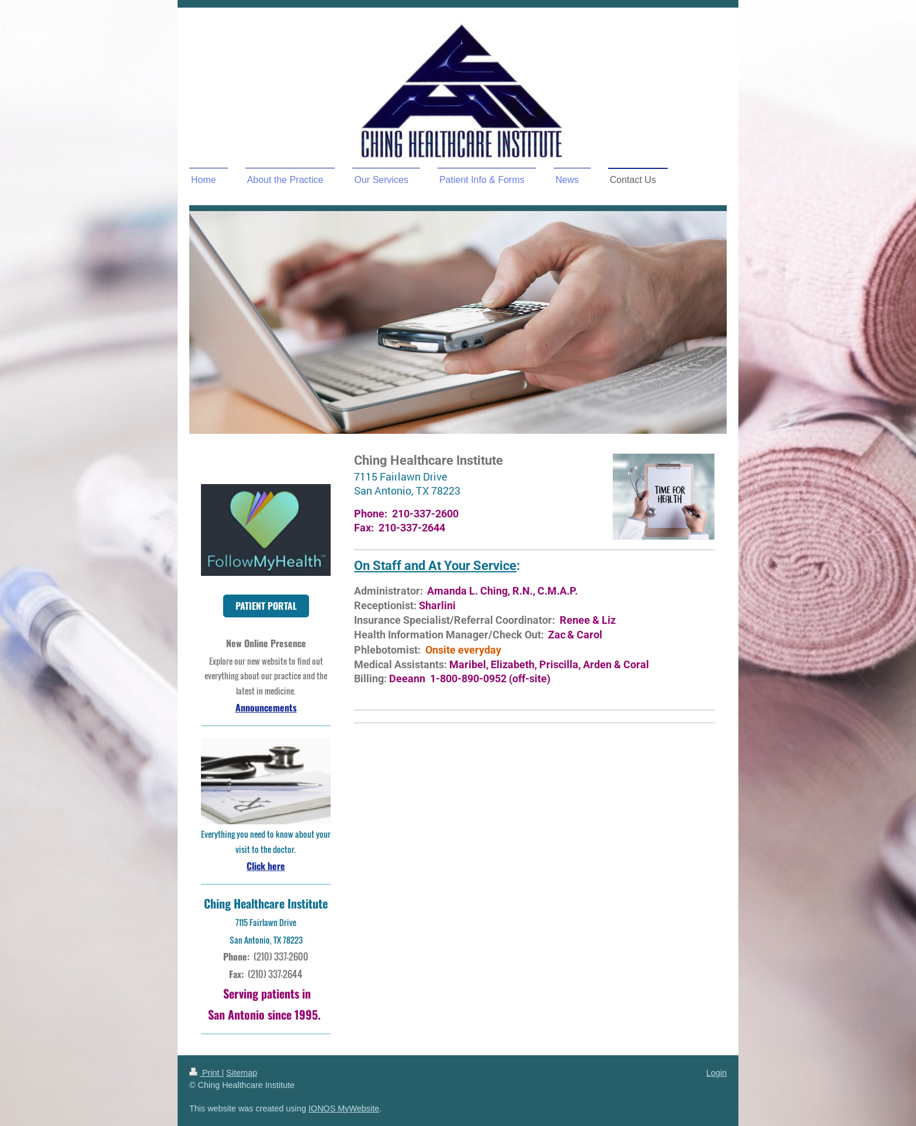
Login (716, 1072)
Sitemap (241, 1072)
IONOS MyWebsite (343, 1108)
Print (205, 1072)
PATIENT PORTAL (266, 606)
